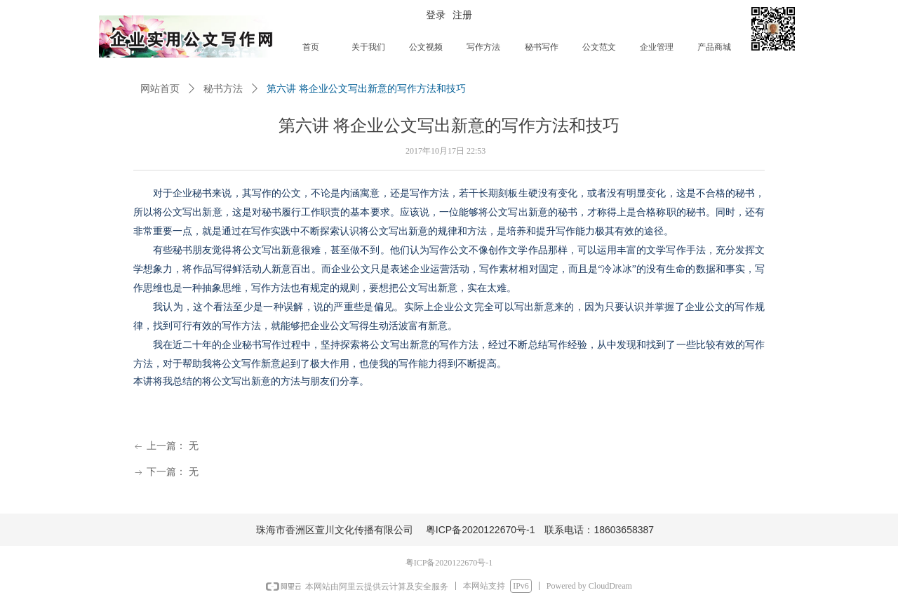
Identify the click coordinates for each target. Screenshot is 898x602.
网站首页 (160, 88)
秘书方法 (223, 88)
